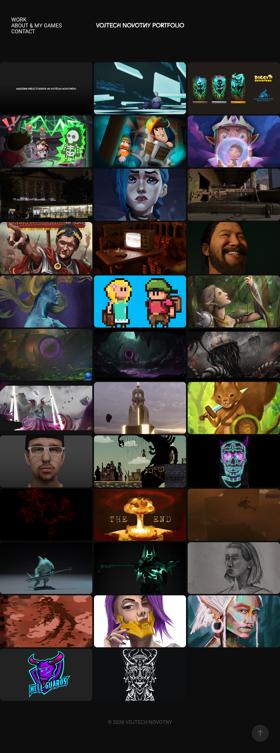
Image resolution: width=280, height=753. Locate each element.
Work (19, 19)
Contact (23, 31)
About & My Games (36, 25)
